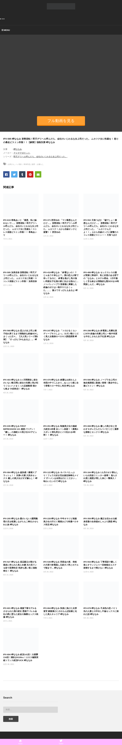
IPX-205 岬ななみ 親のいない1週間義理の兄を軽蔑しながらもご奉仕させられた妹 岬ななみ (20, 521)
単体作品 (27, 164)
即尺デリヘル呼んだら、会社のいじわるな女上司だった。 (40, 156)
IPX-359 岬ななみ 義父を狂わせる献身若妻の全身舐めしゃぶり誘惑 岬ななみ (100, 521)
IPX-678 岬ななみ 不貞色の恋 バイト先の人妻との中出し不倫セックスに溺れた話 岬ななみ (101, 611)
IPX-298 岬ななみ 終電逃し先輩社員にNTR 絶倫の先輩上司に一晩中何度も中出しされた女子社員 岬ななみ (100, 333)
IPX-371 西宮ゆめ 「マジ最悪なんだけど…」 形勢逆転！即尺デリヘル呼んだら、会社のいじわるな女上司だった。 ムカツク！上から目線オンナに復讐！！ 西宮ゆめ (60, 226)
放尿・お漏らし (37, 164)
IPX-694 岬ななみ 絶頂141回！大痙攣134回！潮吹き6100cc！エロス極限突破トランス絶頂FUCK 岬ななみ (20, 657)
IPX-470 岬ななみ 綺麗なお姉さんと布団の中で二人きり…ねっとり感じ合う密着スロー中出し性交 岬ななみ (60, 383)
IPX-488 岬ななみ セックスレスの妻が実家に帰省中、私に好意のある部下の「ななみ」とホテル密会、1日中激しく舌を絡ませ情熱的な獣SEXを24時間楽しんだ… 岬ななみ (101, 278)
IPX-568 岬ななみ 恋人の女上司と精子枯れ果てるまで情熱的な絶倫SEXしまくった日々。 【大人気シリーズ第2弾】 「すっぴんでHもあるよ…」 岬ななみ (20, 336)
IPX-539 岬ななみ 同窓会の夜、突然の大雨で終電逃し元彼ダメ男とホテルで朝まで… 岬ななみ (60, 565)
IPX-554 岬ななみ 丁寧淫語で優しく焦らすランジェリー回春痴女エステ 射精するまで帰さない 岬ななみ (100, 565)
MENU (6, 30)
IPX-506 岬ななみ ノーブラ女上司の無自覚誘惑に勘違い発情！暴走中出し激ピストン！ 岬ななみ (101, 383)
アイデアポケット (22, 153)
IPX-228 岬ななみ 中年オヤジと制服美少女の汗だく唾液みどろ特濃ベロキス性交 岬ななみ (60, 521)
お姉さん (11, 164)
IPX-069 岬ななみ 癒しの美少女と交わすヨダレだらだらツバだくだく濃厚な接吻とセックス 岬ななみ (101, 429)
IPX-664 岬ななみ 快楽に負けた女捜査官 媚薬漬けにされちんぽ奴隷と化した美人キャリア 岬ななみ (60, 611)
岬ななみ (18, 149)
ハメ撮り (19, 164)
